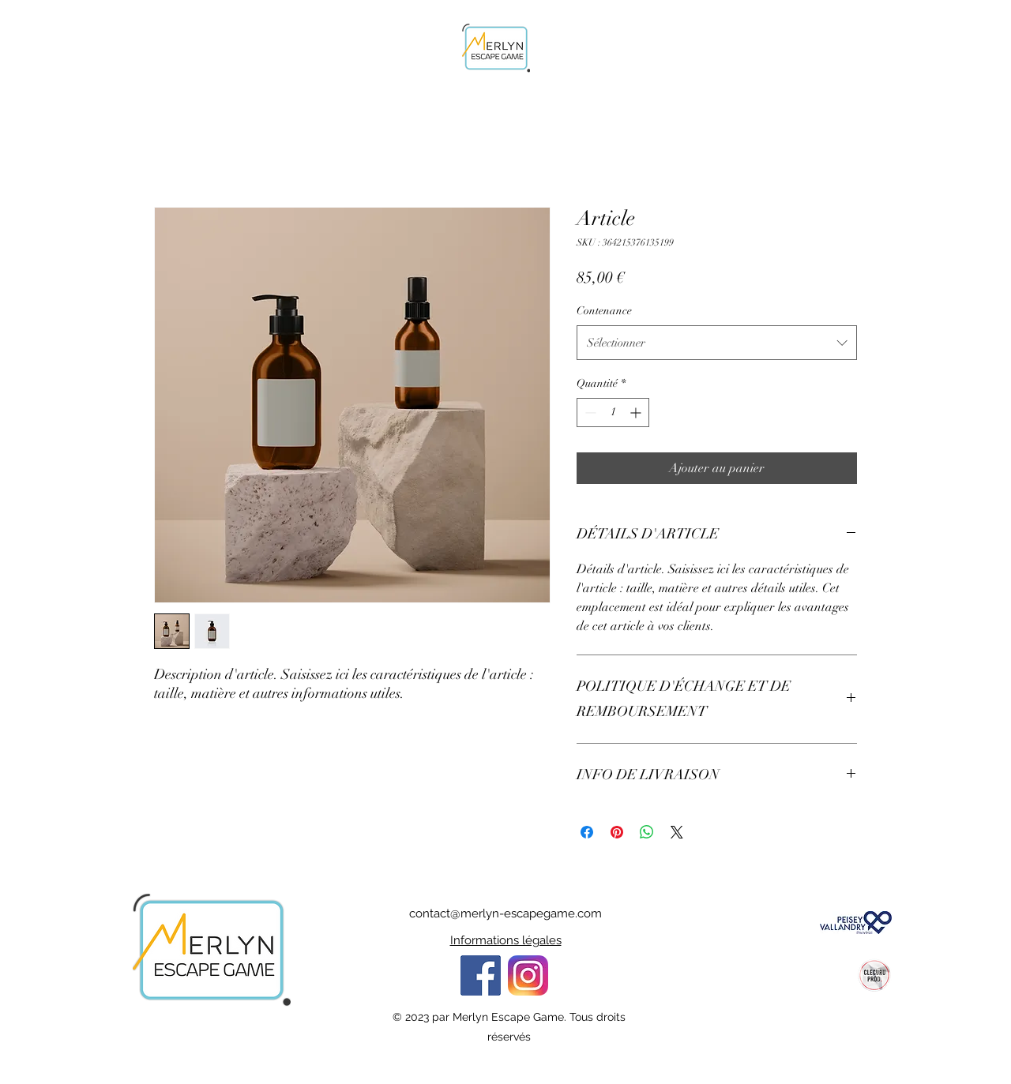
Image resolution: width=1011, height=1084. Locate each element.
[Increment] (637, 412)
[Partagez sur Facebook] (586, 832)
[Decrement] (589, 412)
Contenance (604, 310)
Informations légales (506, 940)
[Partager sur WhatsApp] (646, 832)
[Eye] (528, 975)
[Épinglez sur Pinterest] (616, 832)
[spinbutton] (613, 412)
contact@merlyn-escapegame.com (505, 913)
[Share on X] (676, 832)
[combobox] (717, 342)
